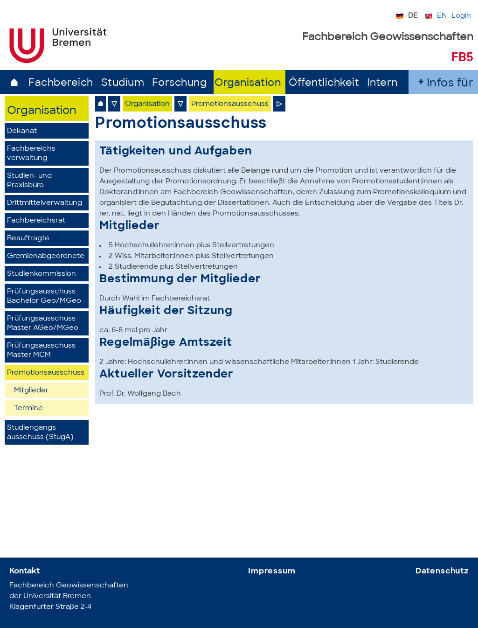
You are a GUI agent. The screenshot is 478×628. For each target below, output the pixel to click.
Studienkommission (41, 274)
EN (442, 16)
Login (461, 16)
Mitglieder (31, 390)
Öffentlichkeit (324, 83)
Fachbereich (60, 83)
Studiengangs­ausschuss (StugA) (40, 433)
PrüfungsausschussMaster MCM (41, 350)
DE (413, 16)
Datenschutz (442, 571)
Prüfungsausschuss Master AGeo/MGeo (42, 323)
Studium (123, 83)
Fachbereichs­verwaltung (32, 154)
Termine (28, 408)
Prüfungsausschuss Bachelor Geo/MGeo (44, 296)
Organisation (248, 83)
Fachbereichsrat (36, 220)
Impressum (272, 571)
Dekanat (22, 131)
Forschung (179, 83)
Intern (382, 83)
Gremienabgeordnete (45, 256)
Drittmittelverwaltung (44, 203)
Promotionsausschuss (45, 373)
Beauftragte (28, 238)
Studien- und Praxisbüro (29, 181)
